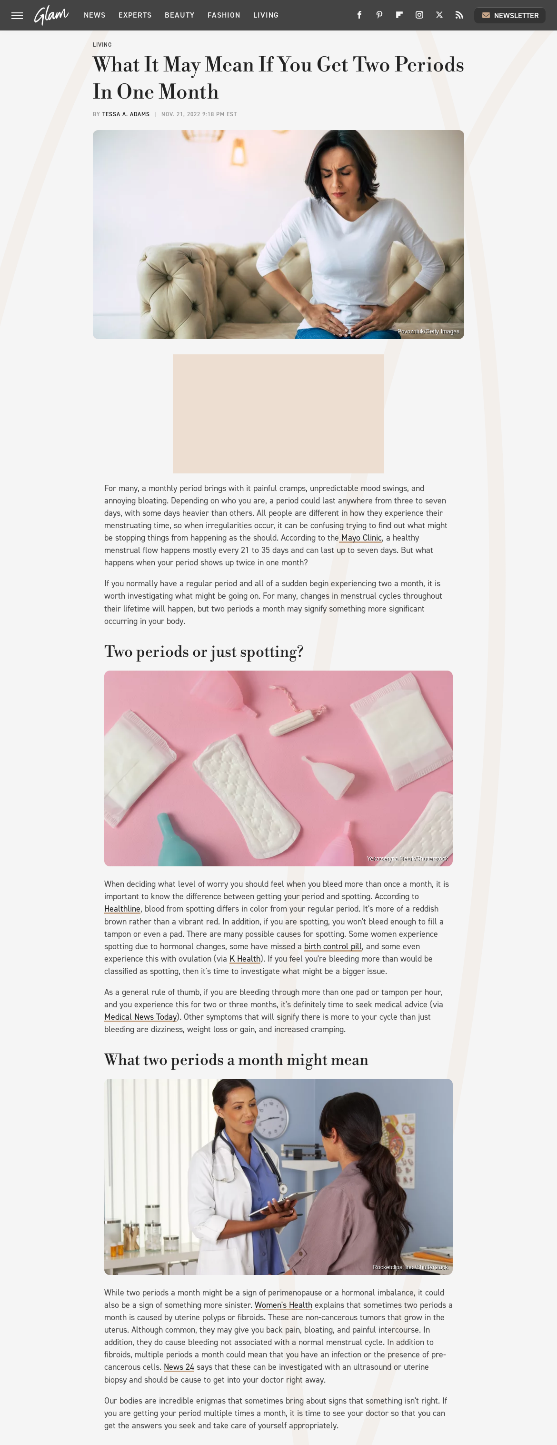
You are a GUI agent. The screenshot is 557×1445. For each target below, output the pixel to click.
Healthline (122, 908)
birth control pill (333, 946)
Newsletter (510, 15)
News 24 (179, 1367)
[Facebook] (359, 18)
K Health (244, 958)
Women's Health (283, 1305)
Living (266, 15)
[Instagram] (419, 18)
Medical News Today (140, 1017)
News (95, 15)
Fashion (224, 15)
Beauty (180, 15)
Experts (135, 15)
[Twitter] (439, 18)
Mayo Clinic (360, 537)
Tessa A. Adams (126, 114)
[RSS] (459, 18)
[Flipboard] (399, 18)
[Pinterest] (379, 18)
